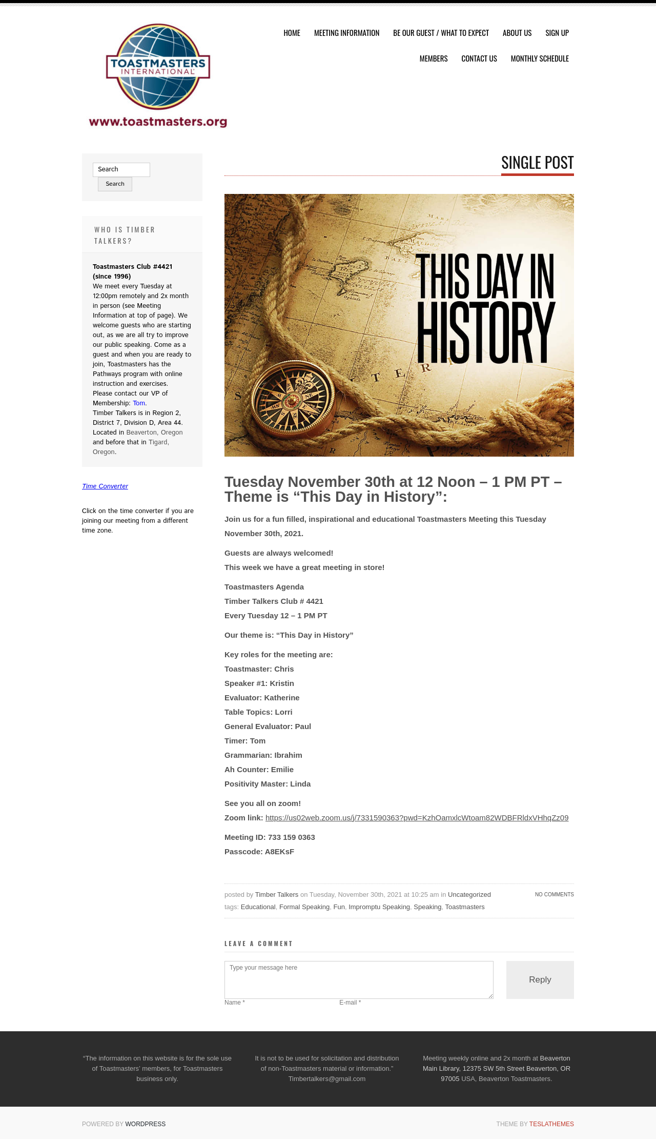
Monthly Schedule (540, 58)
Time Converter (105, 487)
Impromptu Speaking (379, 907)
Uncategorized (469, 894)
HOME (291, 32)
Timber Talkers (277, 894)
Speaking (427, 907)
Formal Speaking (304, 907)
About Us (517, 32)
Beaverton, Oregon (154, 433)
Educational (258, 907)
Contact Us (479, 58)
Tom (139, 403)
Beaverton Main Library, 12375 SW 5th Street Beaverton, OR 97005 (496, 1068)
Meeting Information (346, 32)
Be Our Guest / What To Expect (441, 32)
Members (434, 58)
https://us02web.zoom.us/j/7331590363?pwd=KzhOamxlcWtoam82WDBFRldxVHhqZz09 (417, 817)
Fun (339, 907)
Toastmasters (465, 907)
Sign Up (557, 32)
